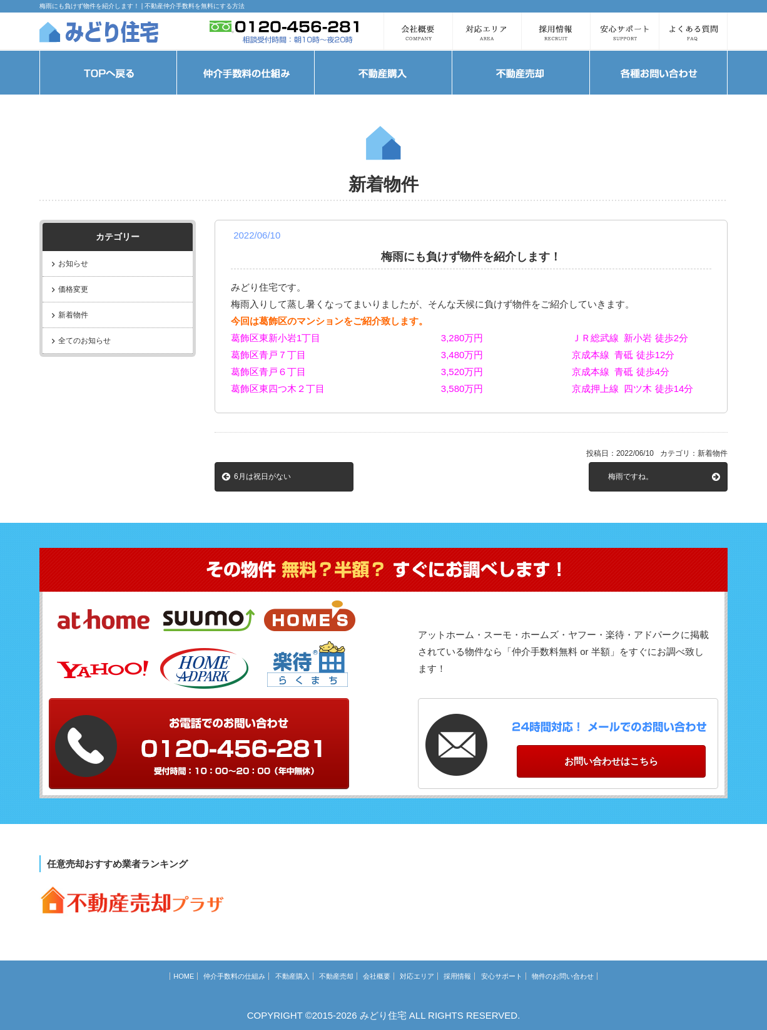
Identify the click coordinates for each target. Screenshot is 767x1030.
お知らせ (73, 263)
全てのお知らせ (84, 340)
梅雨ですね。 (630, 476)
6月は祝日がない (262, 476)
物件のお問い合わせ (563, 976)
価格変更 (73, 289)
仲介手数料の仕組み (234, 976)
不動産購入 (292, 976)
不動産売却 (336, 976)
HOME (183, 976)
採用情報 (457, 976)
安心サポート (501, 976)
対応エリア (417, 976)
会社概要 (376, 976)
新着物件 (73, 315)
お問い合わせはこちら (611, 761)
